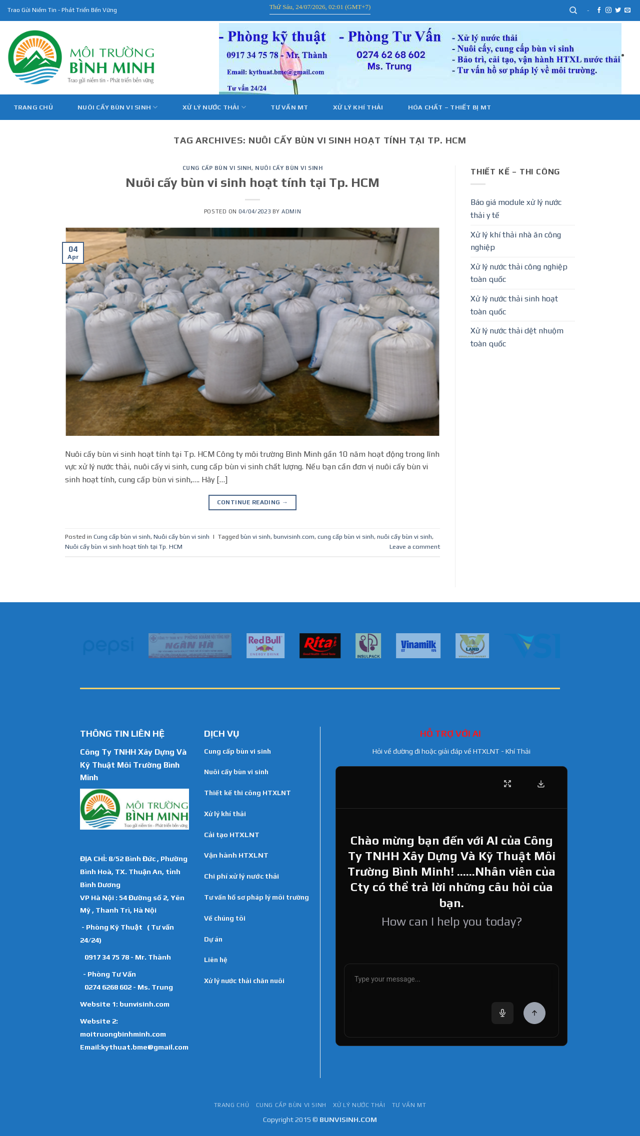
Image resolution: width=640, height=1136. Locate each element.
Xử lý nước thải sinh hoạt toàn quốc (514, 305)
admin (291, 211)
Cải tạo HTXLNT (232, 835)
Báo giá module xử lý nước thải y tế (516, 208)
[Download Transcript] (541, 784)
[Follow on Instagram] (609, 10)
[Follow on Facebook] (599, 10)
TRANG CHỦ (232, 1105)
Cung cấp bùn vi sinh (217, 168)
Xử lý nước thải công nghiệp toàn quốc (519, 273)
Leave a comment (415, 546)
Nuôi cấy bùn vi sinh (118, 107)
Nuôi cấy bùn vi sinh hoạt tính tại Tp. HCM (253, 182)
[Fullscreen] (507, 784)
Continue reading (252, 502)
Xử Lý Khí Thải (358, 107)
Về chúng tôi (225, 918)
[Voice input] (503, 1013)
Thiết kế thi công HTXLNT (247, 793)
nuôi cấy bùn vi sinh (404, 536)
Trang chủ (33, 107)
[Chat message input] (451, 981)
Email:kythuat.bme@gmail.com (134, 1047)
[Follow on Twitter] (618, 10)
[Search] (573, 10)
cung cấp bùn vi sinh (346, 536)
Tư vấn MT (289, 107)
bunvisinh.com (294, 536)
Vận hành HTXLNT (236, 855)
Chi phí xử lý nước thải (241, 876)
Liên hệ (216, 960)
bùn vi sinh (255, 536)
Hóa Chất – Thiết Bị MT (450, 107)
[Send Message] (535, 1013)
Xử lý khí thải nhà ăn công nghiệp (515, 241)
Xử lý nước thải (214, 107)
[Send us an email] (627, 10)
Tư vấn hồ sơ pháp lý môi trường (256, 897)
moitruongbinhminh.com (123, 1034)
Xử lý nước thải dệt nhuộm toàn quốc (517, 337)
